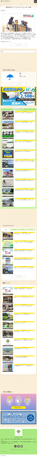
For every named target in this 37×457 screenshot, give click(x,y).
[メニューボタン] (35, 1)
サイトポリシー (5, 451)
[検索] (2, 51)
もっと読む (18, 44)
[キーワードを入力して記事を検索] (18, 51)
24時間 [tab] (14, 229)
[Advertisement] (18, 61)
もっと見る (18, 83)
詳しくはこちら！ (18, 407)
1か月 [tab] (31, 229)
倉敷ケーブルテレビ (14, 449)
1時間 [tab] (6, 229)
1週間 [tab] (23, 229)
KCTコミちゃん (23, 449)
